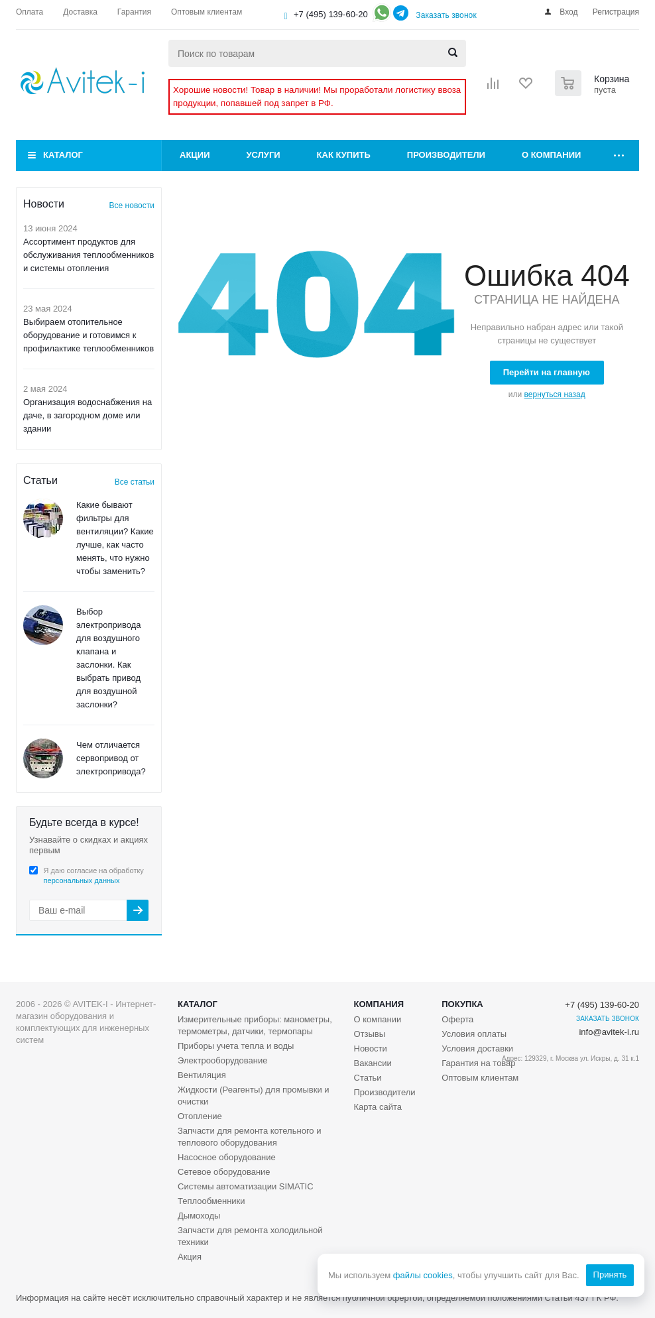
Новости (370, 1048)
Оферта (457, 1019)
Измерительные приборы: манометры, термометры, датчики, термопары (255, 1025)
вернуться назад (554, 394)
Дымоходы (199, 1216)
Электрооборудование (223, 1060)
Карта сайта (378, 1107)
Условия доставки (477, 1048)
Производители (446, 155)
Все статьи (134, 482)
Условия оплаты (474, 1034)
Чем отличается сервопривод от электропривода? (111, 758)
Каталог (63, 155)
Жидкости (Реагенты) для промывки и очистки (253, 1096)
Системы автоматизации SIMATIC (246, 1186)
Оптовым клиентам (480, 1078)
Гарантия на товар (478, 1063)
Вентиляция (202, 1075)
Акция (190, 1257)
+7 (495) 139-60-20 (331, 14)
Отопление (200, 1116)
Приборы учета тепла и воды (236, 1046)
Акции (195, 155)
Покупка (462, 1004)
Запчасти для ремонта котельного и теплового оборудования (249, 1137)
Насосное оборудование (227, 1157)
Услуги (263, 155)
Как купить (344, 155)
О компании (551, 155)
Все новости (131, 205)
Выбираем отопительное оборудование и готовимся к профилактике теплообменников (88, 335)
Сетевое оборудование (224, 1172)
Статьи (368, 1078)
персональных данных (82, 880)
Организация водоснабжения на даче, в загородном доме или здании (87, 415)
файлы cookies (422, 1275)
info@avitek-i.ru (609, 1032)
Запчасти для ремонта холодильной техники (250, 1236)
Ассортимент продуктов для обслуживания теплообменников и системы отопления (88, 255)
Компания (379, 1004)
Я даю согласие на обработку (94, 875)
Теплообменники (211, 1201)
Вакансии (373, 1063)
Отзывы (370, 1034)
